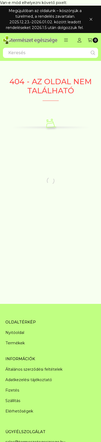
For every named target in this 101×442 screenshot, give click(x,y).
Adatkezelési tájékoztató (28, 379)
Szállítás (12, 400)
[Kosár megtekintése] (93, 40)
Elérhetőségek (19, 411)
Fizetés (12, 390)
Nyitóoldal (14, 332)
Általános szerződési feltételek (33, 369)
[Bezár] (91, 19)
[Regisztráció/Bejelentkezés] (79, 40)
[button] (66, 40)
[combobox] (50, 52)
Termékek (15, 343)
